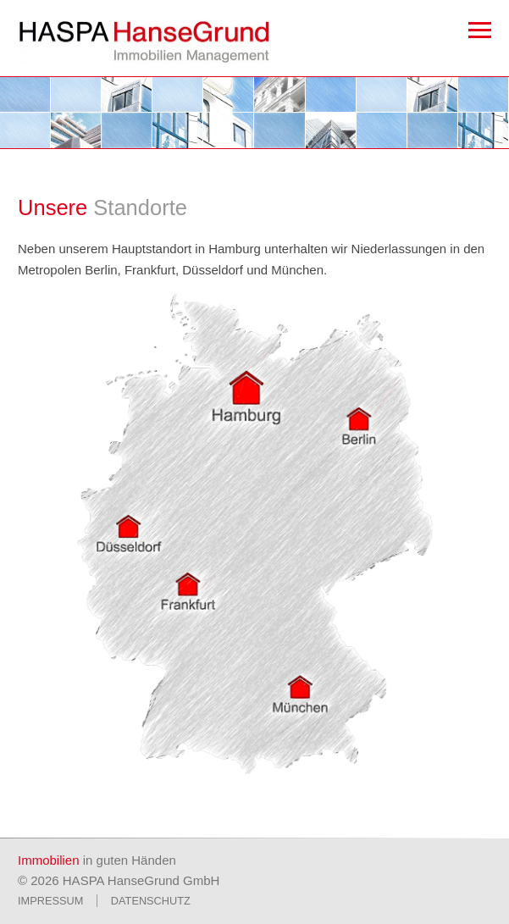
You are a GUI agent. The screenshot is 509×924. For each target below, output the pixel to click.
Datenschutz (151, 900)
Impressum (50, 900)
